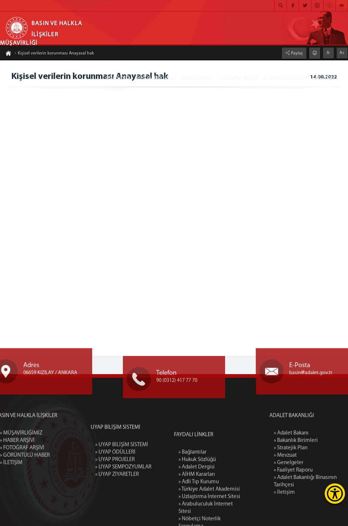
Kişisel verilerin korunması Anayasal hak (54, 54)
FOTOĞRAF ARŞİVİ (237, 78)
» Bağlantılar (192, 493)
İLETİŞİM (114, 90)
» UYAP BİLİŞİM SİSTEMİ (121, 470)
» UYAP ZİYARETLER (117, 499)
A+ (342, 52)
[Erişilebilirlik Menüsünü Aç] (335, 493)
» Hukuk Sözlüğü (197, 500)
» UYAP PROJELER (115, 484)
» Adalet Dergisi (196, 507)
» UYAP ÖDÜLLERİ (115, 477)
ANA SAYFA (118, 78)
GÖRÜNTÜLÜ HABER (286, 78)
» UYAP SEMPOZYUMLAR (123, 492)
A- (329, 52)
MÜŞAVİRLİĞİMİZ (155, 78)
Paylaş (296, 52)
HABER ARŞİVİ (196, 78)
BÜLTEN (324, 78)
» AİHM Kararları (196, 515)
